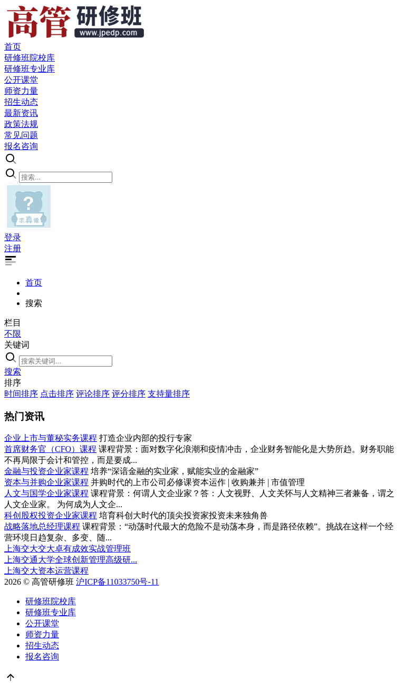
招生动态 (42, 645)
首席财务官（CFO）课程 (50, 449)
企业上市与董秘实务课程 (50, 437)
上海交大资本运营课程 (46, 570)
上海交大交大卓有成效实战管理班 (67, 548)
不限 (12, 333)
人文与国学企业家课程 (46, 493)
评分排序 (129, 393)
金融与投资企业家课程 (46, 471)
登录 (12, 237)
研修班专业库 (50, 612)
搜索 (12, 371)
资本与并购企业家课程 (46, 482)
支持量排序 (169, 393)
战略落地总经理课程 (42, 526)
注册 (12, 248)
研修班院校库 (50, 601)
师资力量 (42, 634)
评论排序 (93, 393)
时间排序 (21, 393)
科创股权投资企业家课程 (50, 515)
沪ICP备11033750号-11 (117, 581)
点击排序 (57, 393)
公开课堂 (42, 623)
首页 (33, 282)
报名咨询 (42, 656)
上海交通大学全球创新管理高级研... (70, 559)
